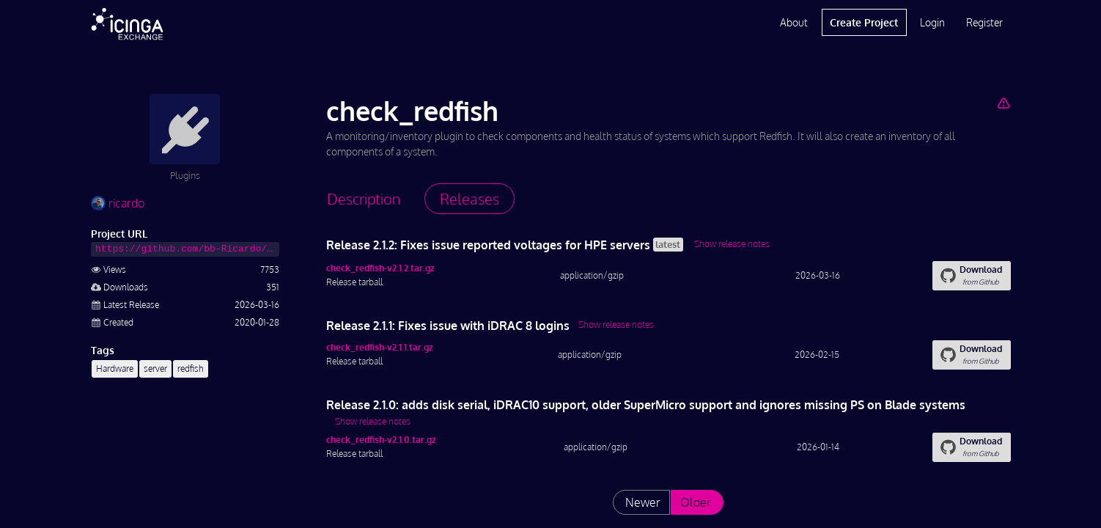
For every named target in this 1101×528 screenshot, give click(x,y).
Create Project (864, 22)
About (794, 22)
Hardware (114, 368)
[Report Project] (1003, 102)
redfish (190, 368)
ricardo (117, 203)
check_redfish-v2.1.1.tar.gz (379, 347)
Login (932, 22)
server (155, 368)
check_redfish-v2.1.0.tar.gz (381, 439)
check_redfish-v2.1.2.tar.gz (380, 268)
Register (984, 22)
